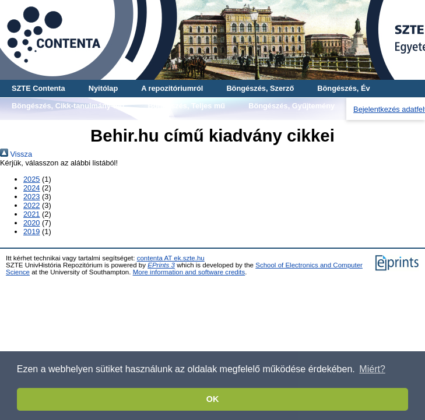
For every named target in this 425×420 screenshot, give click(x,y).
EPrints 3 (161, 265)
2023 (31, 196)
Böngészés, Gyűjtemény (291, 105)
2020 (31, 222)
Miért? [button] (372, 369)
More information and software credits (189, 272)
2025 (31, 179)
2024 (31, 187)
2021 (31, 214)
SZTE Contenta (38, 88)
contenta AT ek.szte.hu (171, 258)
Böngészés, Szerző (260, 88)
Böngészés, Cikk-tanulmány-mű (68, 105)
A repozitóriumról (172, 88)
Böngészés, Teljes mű (186, 105)
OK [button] (212, 399)
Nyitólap (103, 88)
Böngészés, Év (343, 88)
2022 (31, 205)
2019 (31, 231)
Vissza (16, 154)
